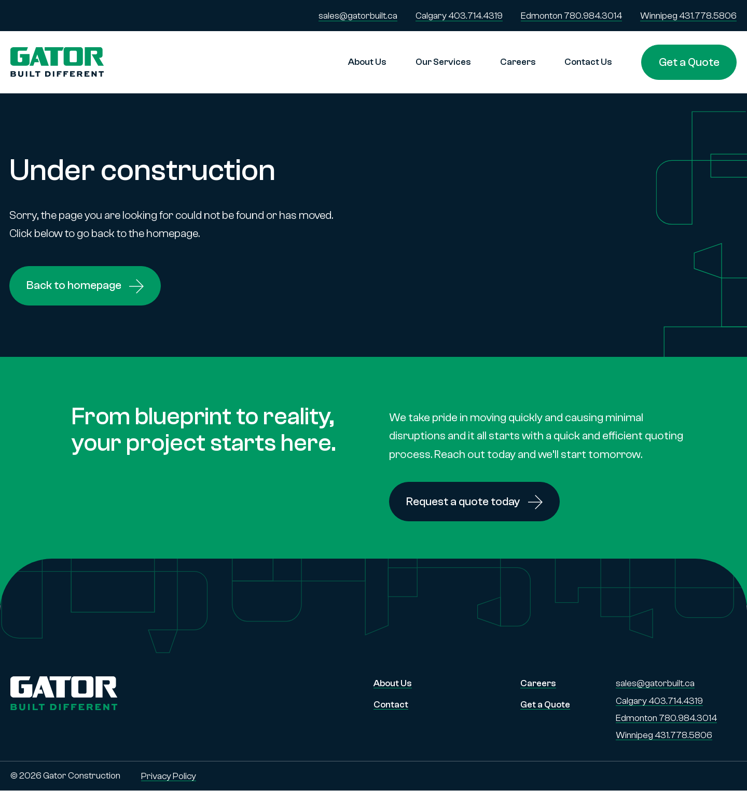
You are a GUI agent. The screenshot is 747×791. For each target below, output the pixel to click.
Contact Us (588, 62)
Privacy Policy (168, 776)
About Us (367, 62)
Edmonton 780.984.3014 (571, 15)
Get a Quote (689, 61)
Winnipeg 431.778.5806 (688, 15)
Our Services (443, 62)
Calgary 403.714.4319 (459, 15)
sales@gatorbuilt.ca (358, 15)
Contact (391, 704)
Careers (518, 62)
